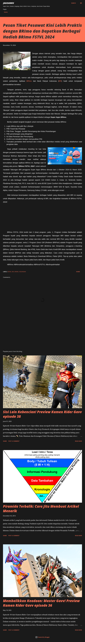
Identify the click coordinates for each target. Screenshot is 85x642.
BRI (60, 81)
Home (6, 12)
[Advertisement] (42, 336)
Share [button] (78, 271)
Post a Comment (13, 441)
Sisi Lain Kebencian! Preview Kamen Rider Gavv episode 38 (42, 414)
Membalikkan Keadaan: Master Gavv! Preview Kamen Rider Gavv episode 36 (41, 603)
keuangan (22, 271)
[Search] (73, 3)
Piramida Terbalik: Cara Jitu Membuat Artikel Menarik (41, 508)
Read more (78, 441)
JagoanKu (8, 3)
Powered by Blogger (42, 637)
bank (9, 271)
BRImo (29, 81)
